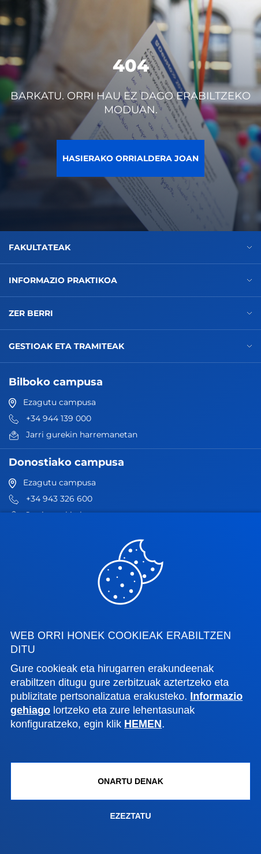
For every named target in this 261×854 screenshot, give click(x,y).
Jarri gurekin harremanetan (73, 434)
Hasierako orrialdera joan (130, 158)
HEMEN (143, 724)
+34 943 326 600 (50, 498)
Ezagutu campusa (52, 402)
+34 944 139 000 (50, 418)
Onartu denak (130, 781)
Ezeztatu (130, 815)
